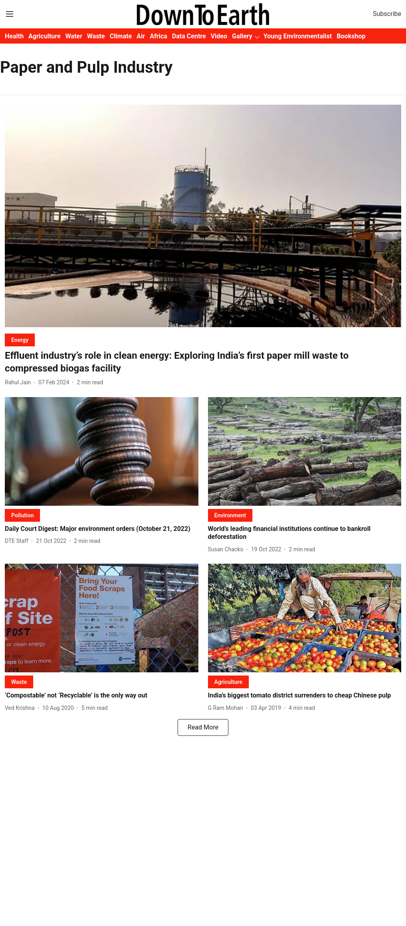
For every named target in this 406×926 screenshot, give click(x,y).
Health (14, 36)
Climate (121, 36)
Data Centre (189, 36)
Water (73, 36)
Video (219, 36)
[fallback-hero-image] (203, 216)
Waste (96, 36)
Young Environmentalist (298, 36)
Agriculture (44, 36)
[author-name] (19, 382)
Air (141, 36)
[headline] (203, 362)
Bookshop (351, 36)
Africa (158, 36)
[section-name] (20, 340)
